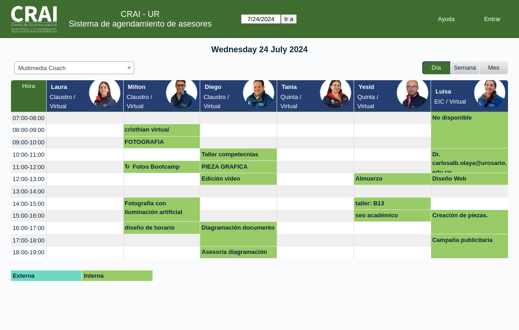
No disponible (452, 117)
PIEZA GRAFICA (225, 166)
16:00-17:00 (28, 228)
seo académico (376, 215)
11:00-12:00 (28, 167)
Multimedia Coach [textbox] (42, 68)
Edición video (221, 178)
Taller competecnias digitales (230, 156)
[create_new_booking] (85, 118)
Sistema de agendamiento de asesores (140, 23)
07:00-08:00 (28, 118)
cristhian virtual (147, 129)
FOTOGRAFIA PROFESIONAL (146, 143)
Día (436, 67)
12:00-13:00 (28, 179)
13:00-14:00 (28, 191)
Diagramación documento (238, 227)
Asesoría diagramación (234, 251)
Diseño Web (449, 178)
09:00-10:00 (28, 142)
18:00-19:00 (28, 252)
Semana (465, 67)
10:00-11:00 (28, 154)
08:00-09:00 (28, 129)
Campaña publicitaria (462, 239)
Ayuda (446, 19)
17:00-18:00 (28, 240)
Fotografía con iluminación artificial (153, 208)
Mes (494, 67)
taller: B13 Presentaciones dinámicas (377, 205)
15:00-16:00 (28, 215)
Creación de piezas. (460, 215)
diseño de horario (150, 227)
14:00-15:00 (28, 203)
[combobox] (74, 67)
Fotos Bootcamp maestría (152, 168)
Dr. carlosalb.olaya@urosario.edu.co (469, 162)
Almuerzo (368, 178)
